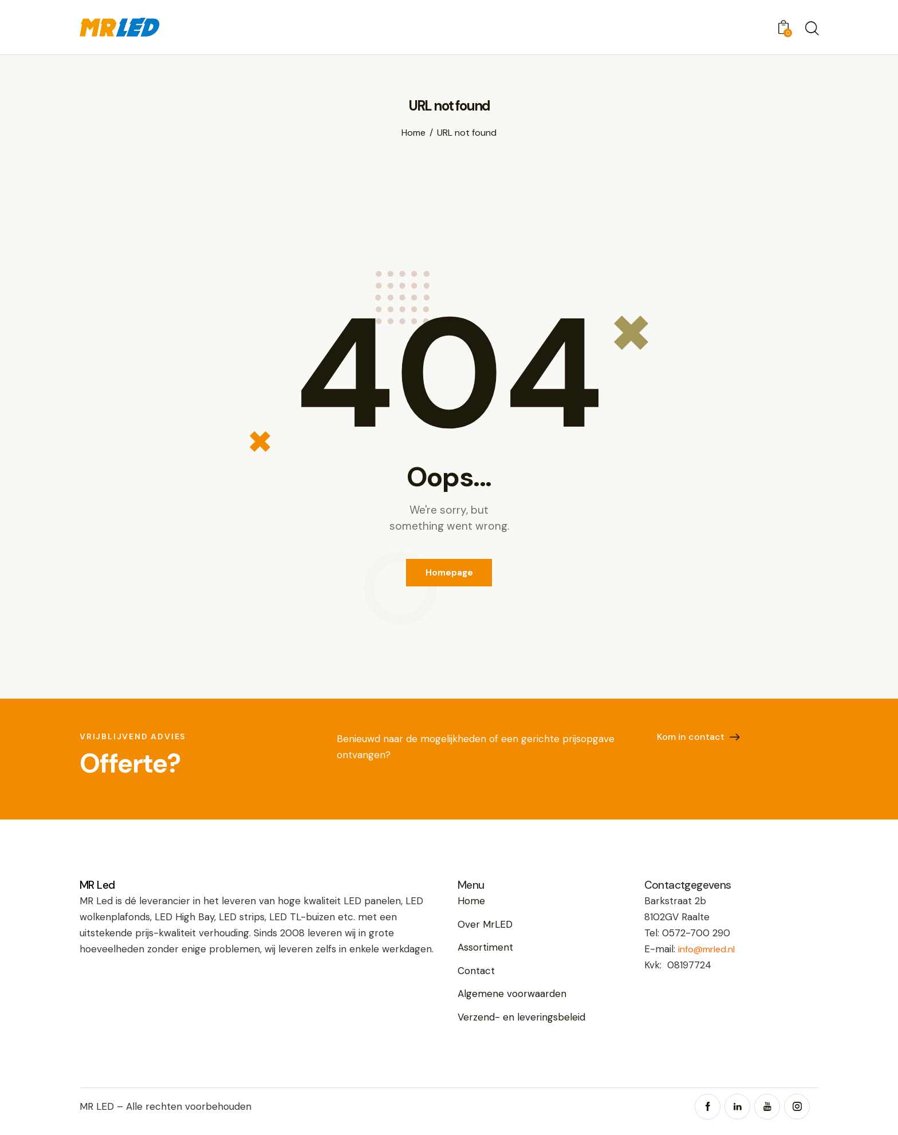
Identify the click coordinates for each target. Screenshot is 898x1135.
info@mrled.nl (709, 955)
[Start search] (811, 29)
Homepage (449, 575)
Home (413, 132)
